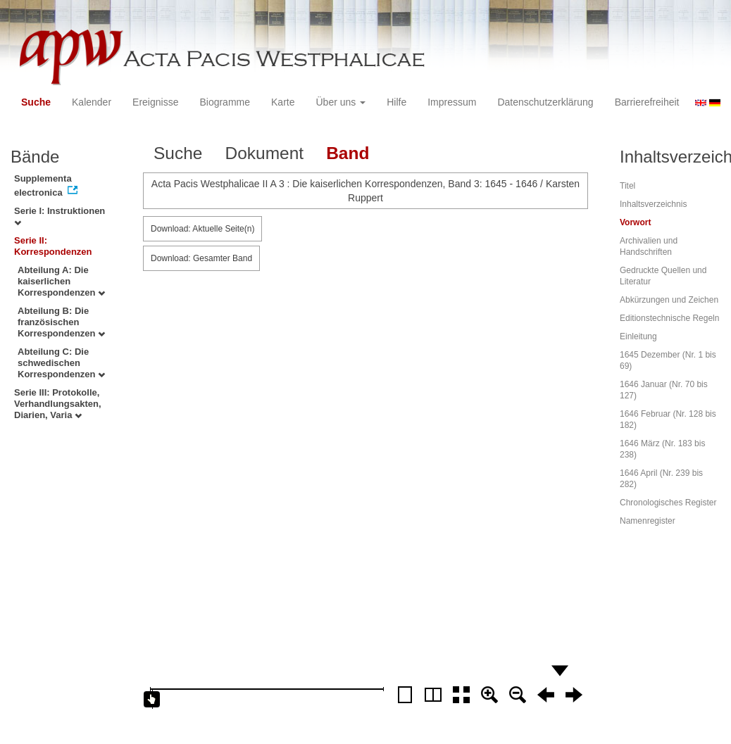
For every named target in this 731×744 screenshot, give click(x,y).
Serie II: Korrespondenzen (53, 246)
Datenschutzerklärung (545, 102)
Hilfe (396, 102)
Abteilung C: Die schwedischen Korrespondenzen (61, 362)
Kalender (91, 102)
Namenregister (647, 521)
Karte (282, 102)
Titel (627, 186)
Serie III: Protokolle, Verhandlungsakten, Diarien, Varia (57, 403)
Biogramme (224, 102)
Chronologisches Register (668, 502)
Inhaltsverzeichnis (653, 204)
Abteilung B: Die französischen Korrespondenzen (61, 322)
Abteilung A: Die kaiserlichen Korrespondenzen (61, 281)
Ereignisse (155, 102)
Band (347, 153)
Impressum (451, 102)
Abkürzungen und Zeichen (669, 300)
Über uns (341, 102)
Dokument (264, 153)
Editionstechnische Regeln (669, 318)
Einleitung (638, 336)
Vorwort (635, 222)
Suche (36, 102)
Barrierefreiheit (647, 102)
